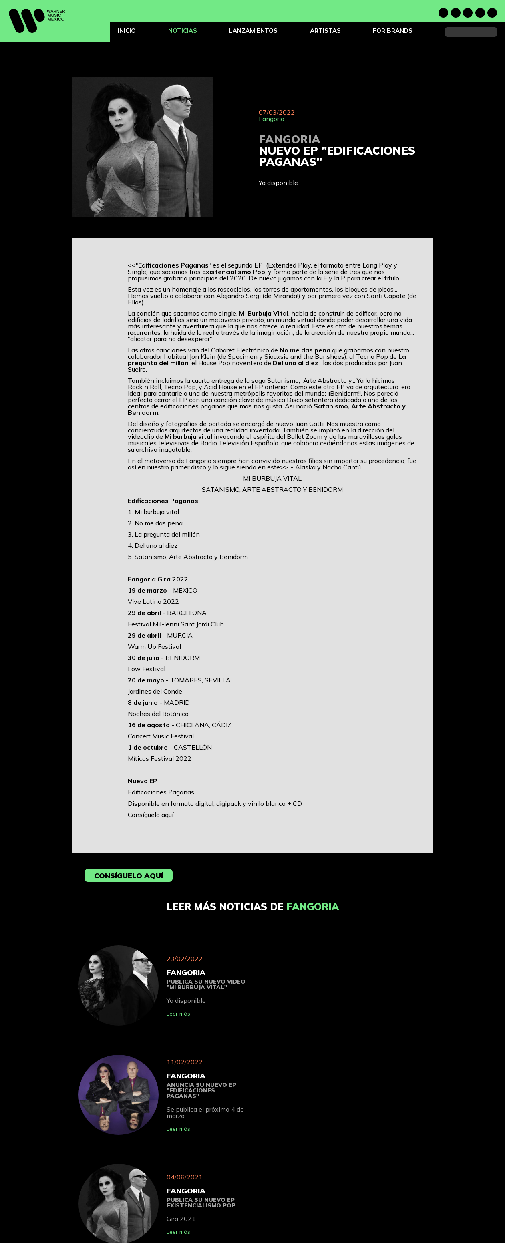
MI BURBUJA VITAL (272, 478)
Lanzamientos (253, 30)
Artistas (325, 30)
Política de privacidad (315, 1193)
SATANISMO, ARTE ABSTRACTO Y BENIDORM (272, 489)
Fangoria (271, 119)
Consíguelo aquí (150, 815)
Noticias (182, 30)
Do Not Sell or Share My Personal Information (343, 1221)
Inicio (127, 30)
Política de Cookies (313, 1212)
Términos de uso (310, 1202)
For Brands (392, 30)
